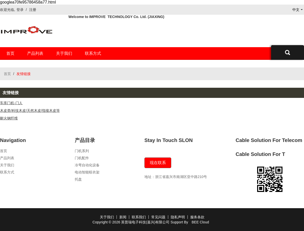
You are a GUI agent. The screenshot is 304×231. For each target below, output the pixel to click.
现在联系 (158, 163)
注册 (32, 10)
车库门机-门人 (11, 103)
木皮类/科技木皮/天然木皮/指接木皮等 (30, 111)
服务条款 (197, 217)
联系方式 (93, 53)
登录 (20, 10)
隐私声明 (178, 217)
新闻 (122, 217)
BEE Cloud (200, 222)
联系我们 (139, 217)
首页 (10, 53)
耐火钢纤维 (9, 118)
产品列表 (35, 53)
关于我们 (64, 53)
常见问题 (158, 217)
